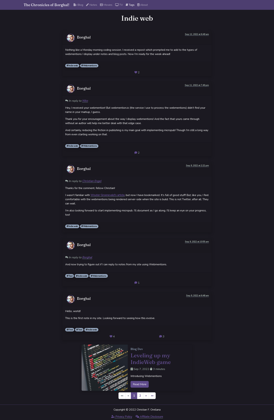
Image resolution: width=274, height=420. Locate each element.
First (70, 329)
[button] (146, 395)
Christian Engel (91, 181)
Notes (91, 5)
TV (119, 5)
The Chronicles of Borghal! (46, 5)
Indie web (72, 65)
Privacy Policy (121, 417)
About (142, 5)
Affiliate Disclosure (149, 417)
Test (70, 276)
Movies (106, 5)
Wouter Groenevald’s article (108, 195)
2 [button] (140, 396)
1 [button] (134, 396)
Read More (139, 384)
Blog (78, 5)
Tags (130, 5)
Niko (85, 101)
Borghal (87, 257)
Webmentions (89, 65)
